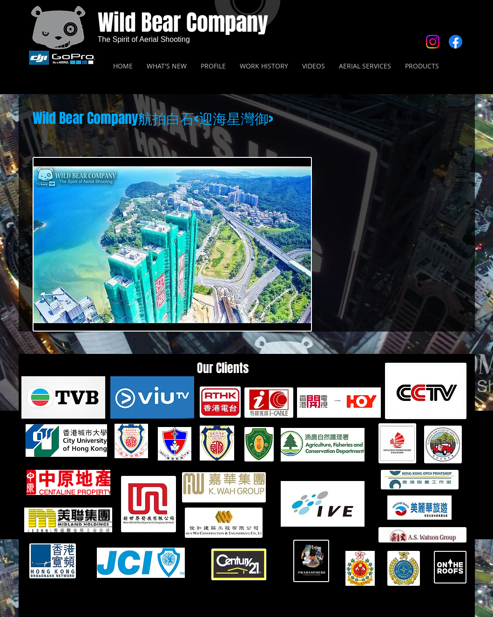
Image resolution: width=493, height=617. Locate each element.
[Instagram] (433, 42)
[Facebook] (455, 42)
